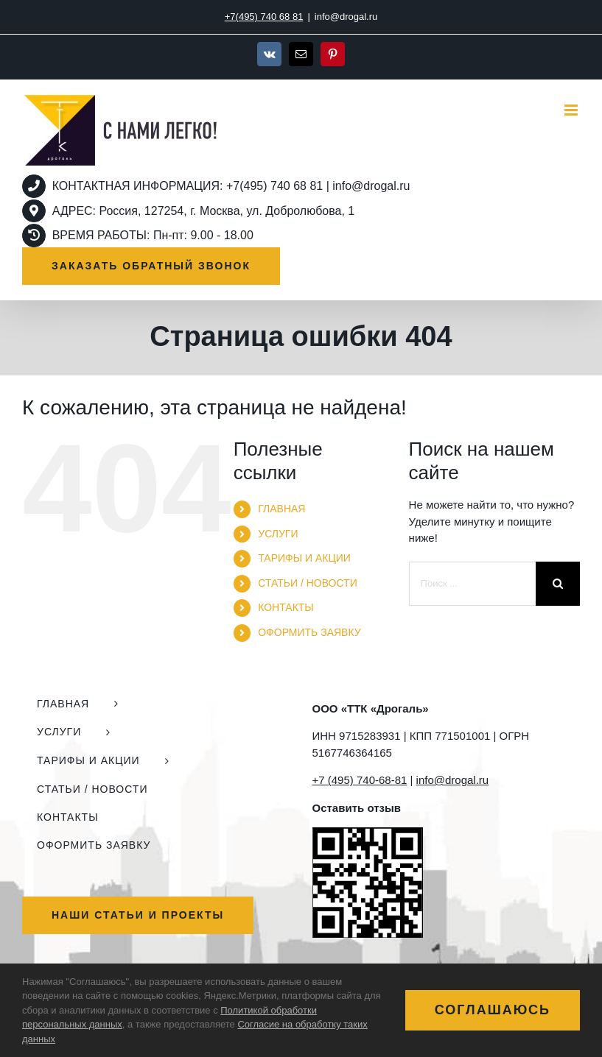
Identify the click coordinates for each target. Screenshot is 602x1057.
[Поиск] (558, 584)
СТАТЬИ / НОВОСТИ (307, 583)
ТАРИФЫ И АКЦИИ (304, 558)
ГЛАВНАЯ (281, 509)
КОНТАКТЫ (286, 607)
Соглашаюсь (492, 1010)
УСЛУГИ (278, 534)
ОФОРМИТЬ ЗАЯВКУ (309, 632)
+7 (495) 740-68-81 (359, 780)
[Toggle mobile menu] (572, 110)
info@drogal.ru (346, 16)
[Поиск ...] (472, 584)
